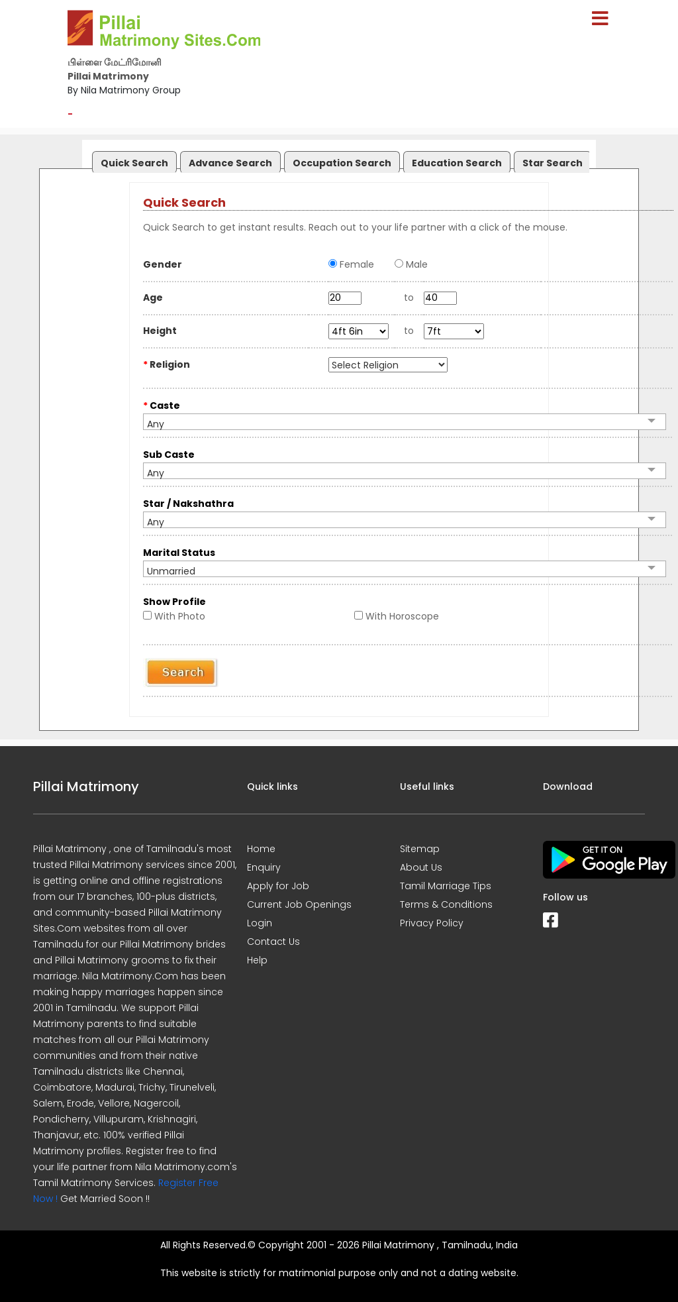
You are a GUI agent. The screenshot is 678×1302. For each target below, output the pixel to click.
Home (261, 848)
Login (259, 923)
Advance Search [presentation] (230, 163)
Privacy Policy (431, 923)
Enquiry (264, 867)
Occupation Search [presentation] (342, 163)
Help (257, 960)
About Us (421, 867)
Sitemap (420, 848)
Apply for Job (278, 886)
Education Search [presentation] (457, 163)
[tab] (133, 159)
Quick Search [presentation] (134, 163)
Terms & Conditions (446, 904)
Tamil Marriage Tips (445, 886)
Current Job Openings (299, 904)
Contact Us (273, 941)
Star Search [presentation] (552, 163)
